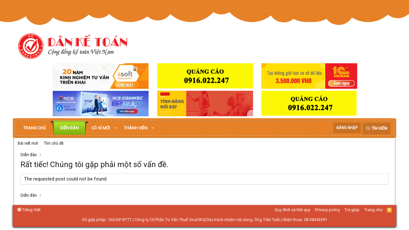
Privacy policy (327, 209)
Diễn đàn (69, 128)
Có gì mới (100, 128)
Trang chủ (34, 128)
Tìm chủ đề (53, 143)
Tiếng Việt (29, 209)
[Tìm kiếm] (376, 128)
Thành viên (135, 128)
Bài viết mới (28, 143)
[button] (115, 128)
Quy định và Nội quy (292, 209)
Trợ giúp (351, 209)
